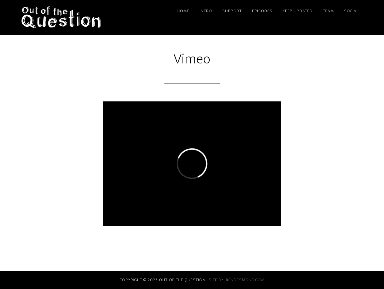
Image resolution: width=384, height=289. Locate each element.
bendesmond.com (245, 279)
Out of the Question (75, 17)
